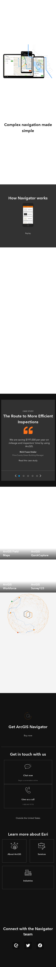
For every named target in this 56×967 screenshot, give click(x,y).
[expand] (23, 554)
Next (40, 475)
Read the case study (28, 460)
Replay (28, 233)
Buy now (28, 735)
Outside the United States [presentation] (28, 818)
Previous (15, 475)
